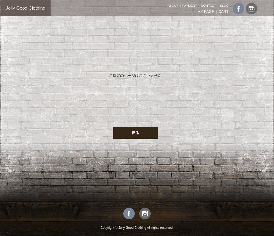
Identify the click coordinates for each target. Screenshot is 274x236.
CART (223, 11)
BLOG (224, 5)
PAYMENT (189, 5)
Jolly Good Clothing (25, 8)
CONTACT (208, 5)
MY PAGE (205, 11)
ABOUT (173, 5)
